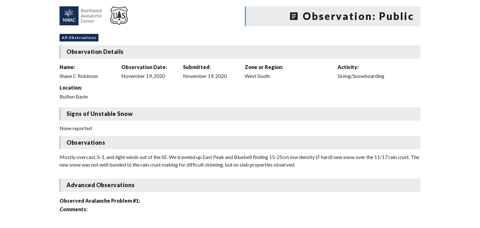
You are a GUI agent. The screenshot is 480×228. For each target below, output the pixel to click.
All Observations (79, 37)
